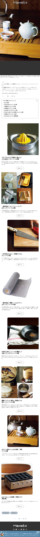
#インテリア (6, 512)
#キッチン (14, 512)
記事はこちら (20, 168)
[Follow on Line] (23, 529)
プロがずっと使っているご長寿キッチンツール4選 (13, 112)
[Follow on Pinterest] (21, 529)
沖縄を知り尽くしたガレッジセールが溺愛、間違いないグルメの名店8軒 (14, 535)
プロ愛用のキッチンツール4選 (10, 106)
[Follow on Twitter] (19, 529)
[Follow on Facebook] (16, 529)
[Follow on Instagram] (13, 529)
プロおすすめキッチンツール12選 (10, 104)
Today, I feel (5, 76)
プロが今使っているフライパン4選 (10, 110)
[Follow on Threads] (26, 529)
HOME (1, 76)
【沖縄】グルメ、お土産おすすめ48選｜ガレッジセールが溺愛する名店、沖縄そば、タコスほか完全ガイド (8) (21, 533)
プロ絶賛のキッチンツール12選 (10, 108)
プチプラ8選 (6, 102)
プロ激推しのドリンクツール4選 (10, 114)
